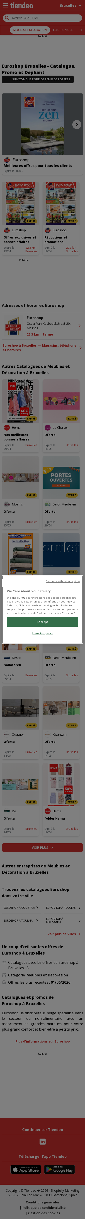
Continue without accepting (63, 581)
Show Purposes (42, 633)
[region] (42, 609)
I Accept (42, 621)
